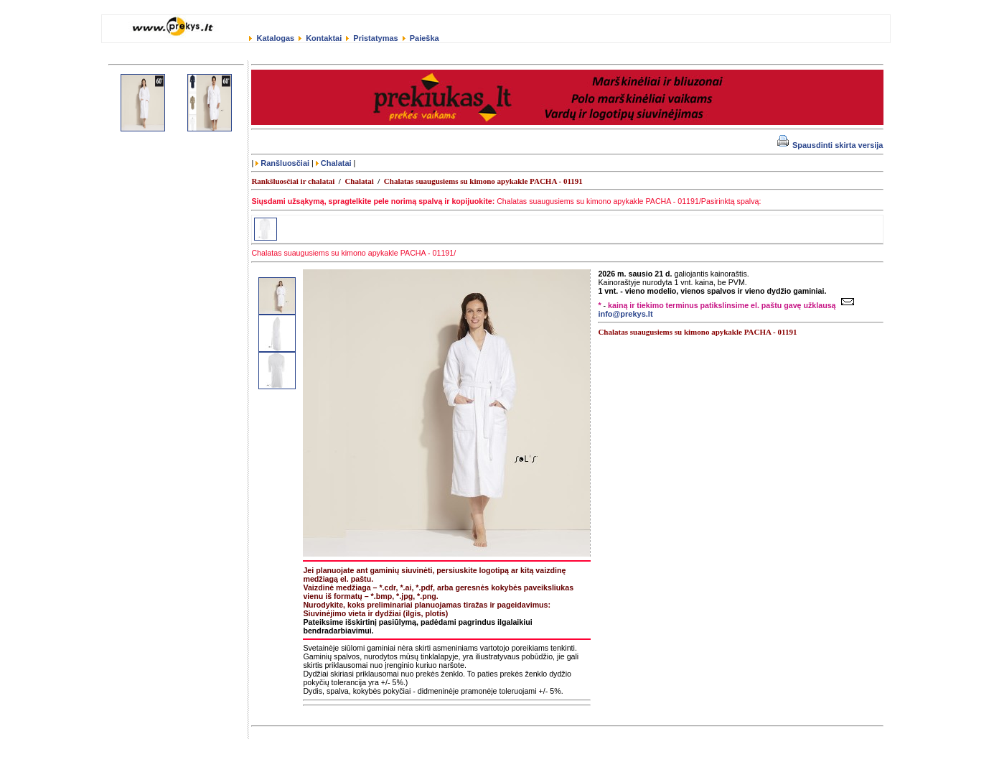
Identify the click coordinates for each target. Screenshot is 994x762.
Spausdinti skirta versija (830, 145)
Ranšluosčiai (282, 163)
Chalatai (334, 163)
